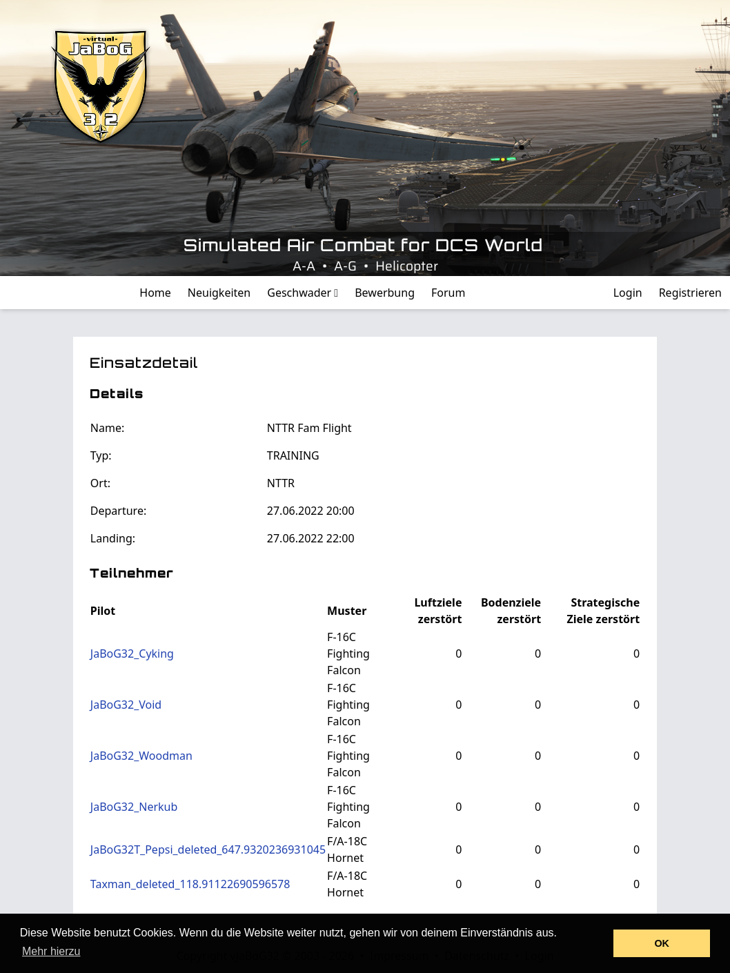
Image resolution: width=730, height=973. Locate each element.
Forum (448, 292)
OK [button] (661, 943)
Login (627, 292)
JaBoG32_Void (125, 704)
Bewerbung (385, 292)
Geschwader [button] (302, 292)
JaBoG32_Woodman (141, 755)
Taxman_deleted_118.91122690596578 (190, 884)
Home (155, 292)
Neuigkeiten (219, 292)
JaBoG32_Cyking (132, 653)
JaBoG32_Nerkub (134, 806)
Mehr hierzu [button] (51, 951)
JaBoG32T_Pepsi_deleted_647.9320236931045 (208, 849)
